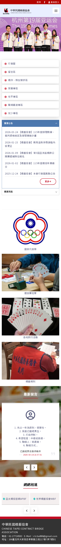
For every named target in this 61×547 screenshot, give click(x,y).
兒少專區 (13, 113)
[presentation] (27, 467)
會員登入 (53, 2)
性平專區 (13, 96)
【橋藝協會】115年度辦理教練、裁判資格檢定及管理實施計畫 (30, 133)
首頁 (39, 2)
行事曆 (12, 63)
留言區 (12, 72)
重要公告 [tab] (30, 123)
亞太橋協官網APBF (14, 498)
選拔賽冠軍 (30, 293)
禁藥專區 (13, 88)
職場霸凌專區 (15, 105)
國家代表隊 (30, 249)
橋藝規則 (30, 381)
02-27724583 (15, 536)
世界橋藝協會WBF (44, 498)
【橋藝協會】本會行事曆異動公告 (37, 173)
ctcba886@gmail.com (45, 536)
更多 (48, 181)
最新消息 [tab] (30, 191)
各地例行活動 (30, 337)
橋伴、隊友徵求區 (18, 80)
